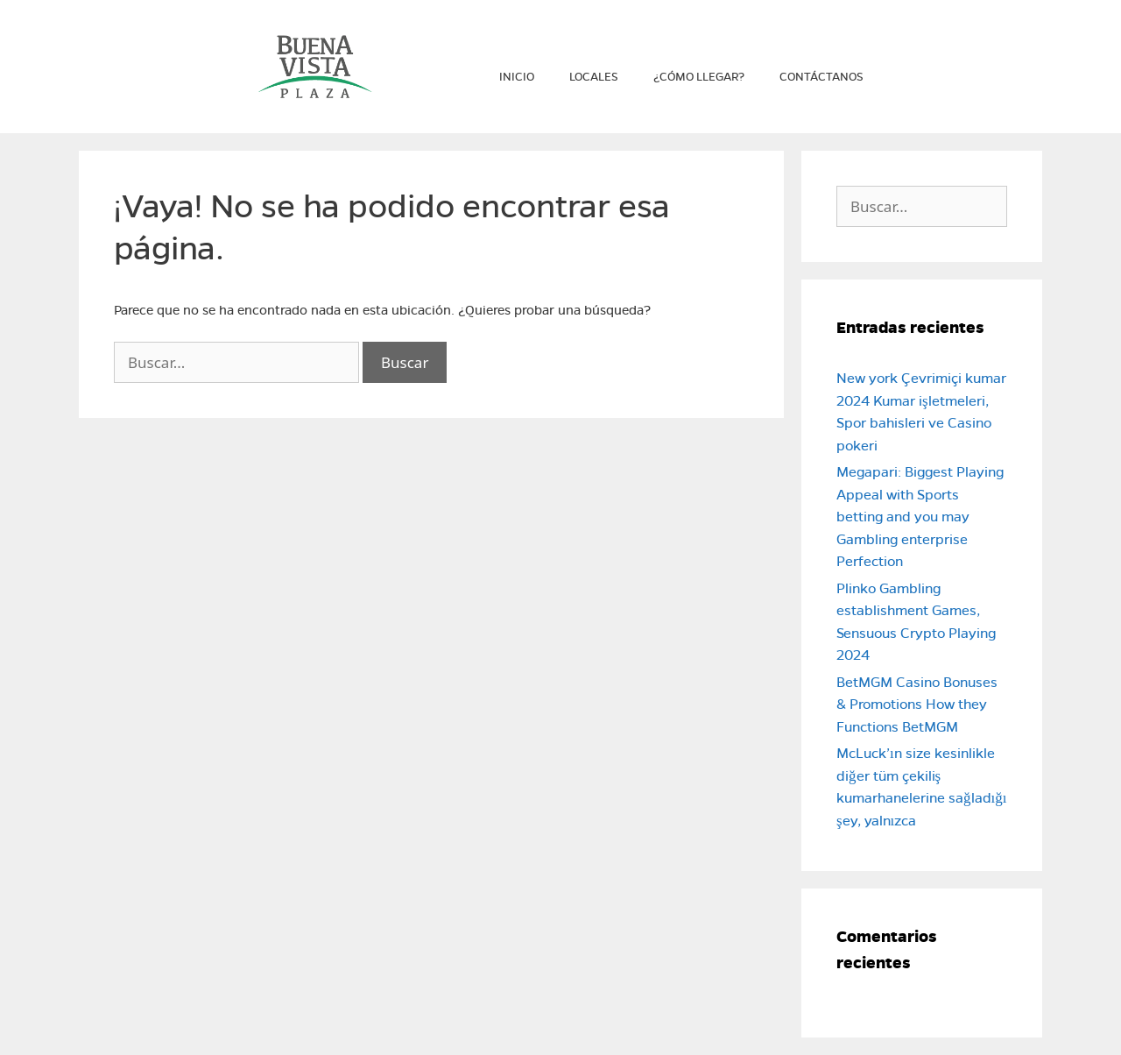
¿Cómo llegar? (698, 77)
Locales (593, 77)
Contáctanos (821, 77)
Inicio (516, 77)
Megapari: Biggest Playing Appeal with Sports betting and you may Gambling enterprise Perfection (920, 517)
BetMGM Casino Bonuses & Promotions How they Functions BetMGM (917, 704)
